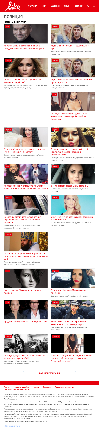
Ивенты (36, 387)
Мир (44, 6)
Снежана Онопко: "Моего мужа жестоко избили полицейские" (23, 81)
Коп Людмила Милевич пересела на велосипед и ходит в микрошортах (68, 323)
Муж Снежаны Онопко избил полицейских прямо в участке (71, 81)
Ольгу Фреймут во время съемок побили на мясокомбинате (72, 218)
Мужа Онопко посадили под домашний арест (70, 47)
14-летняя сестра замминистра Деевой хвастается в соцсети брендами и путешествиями (69, 152)
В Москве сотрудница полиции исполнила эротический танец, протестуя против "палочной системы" (71, 358)
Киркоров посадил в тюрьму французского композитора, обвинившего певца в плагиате (26, 187)
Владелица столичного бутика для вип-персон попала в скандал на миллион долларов (23, 219)
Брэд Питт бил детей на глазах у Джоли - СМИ (25, 321)
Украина (32, 6)
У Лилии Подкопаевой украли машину (69, 185)
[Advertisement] (23, 108)
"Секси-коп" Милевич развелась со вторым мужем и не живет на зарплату (24, 150)
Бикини (79, 6)
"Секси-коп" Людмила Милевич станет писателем (69, 291)
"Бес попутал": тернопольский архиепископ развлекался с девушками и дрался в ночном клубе (26, 256)
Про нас (7, 387)
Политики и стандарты (64, 387)
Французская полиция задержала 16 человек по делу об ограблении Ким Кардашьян (69, 116)
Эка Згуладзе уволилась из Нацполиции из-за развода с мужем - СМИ (25, 357)
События (55, 6)
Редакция (47, 387)
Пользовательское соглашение (16, 390)
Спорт (67, 6)
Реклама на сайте (22, 387)
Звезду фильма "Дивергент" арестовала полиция (23, 291)
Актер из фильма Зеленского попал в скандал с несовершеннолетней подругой (24, 47)
